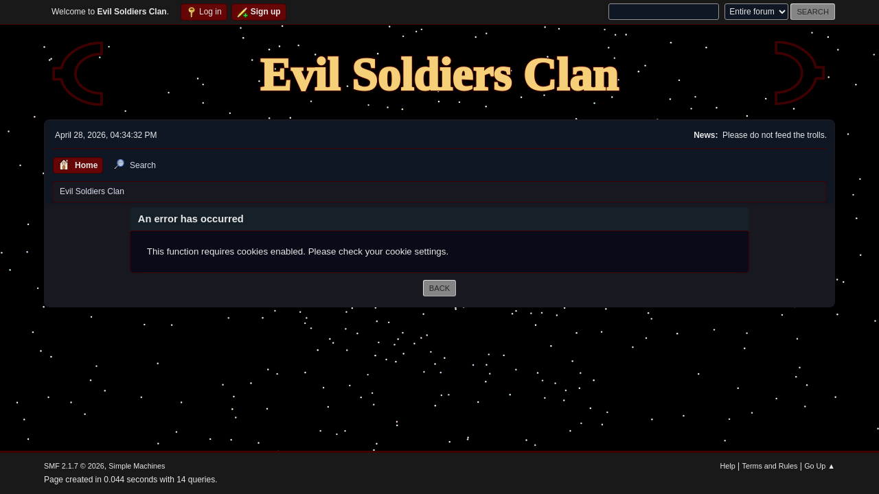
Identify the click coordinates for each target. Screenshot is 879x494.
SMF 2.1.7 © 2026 (74, 466)
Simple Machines (137, 466)
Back (439, 288)
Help (727, 466)
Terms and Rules (770, 466)
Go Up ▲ (819, 466)
